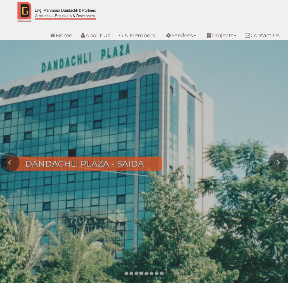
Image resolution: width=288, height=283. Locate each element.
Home (61, 35)
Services (181, 35)
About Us (95, 35)
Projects (221, 35)
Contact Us (262, 35)
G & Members (137, 35)
